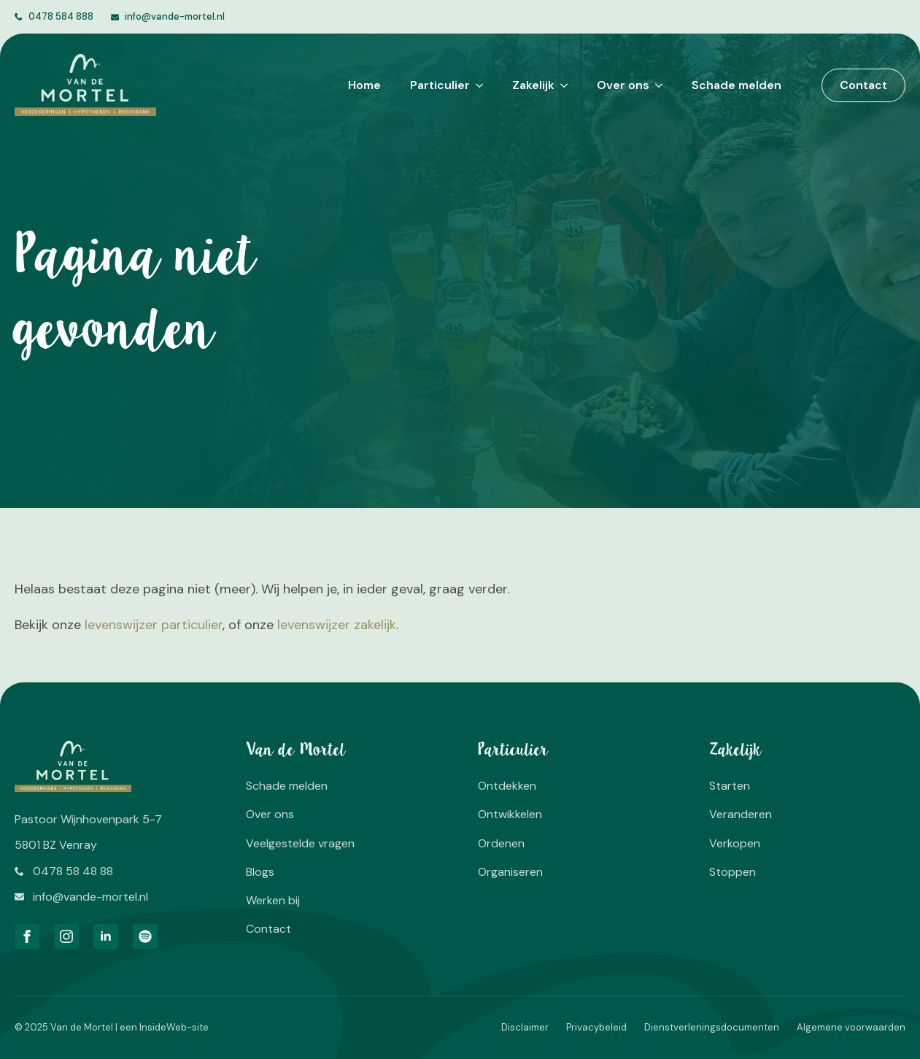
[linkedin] (105, 936)
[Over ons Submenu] (655, 85)
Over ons (623, 85)
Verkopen (734, 843)
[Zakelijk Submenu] (561, 85)
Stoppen (732, 871)
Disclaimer (525, 1027)
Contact (268, 928)
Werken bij (273, 900)
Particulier (440, 85)
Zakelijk (533, 85)
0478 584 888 (60, 16)
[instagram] (66, 936)
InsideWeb (163, 1027)
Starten (729, 785)
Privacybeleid (596, 1027)
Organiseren (510, 871)
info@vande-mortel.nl (175, 16)
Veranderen (740, 814)
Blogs (260, 871)
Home (364, 85)
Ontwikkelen (510, 814)
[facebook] (27, 936)
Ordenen (501, 843)
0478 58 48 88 (73, 871)
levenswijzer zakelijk (336, 625)
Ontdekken (507, 785)
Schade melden (736, 85)
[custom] (145, 936)
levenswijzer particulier (154, 625)
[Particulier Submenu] (476, 85)
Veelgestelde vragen (300, 843)
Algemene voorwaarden (851, 1027)
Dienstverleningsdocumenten (711, 1027)
